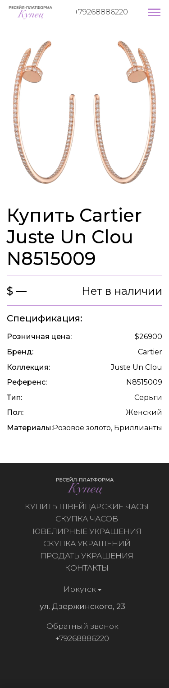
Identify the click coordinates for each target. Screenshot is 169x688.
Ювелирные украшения (89, 531)
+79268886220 (101, 11)
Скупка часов (89, 518)
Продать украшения (89, 555)
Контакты (89, 567)
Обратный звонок (80, 626)
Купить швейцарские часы (89, 506)
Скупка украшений (89, 543)
